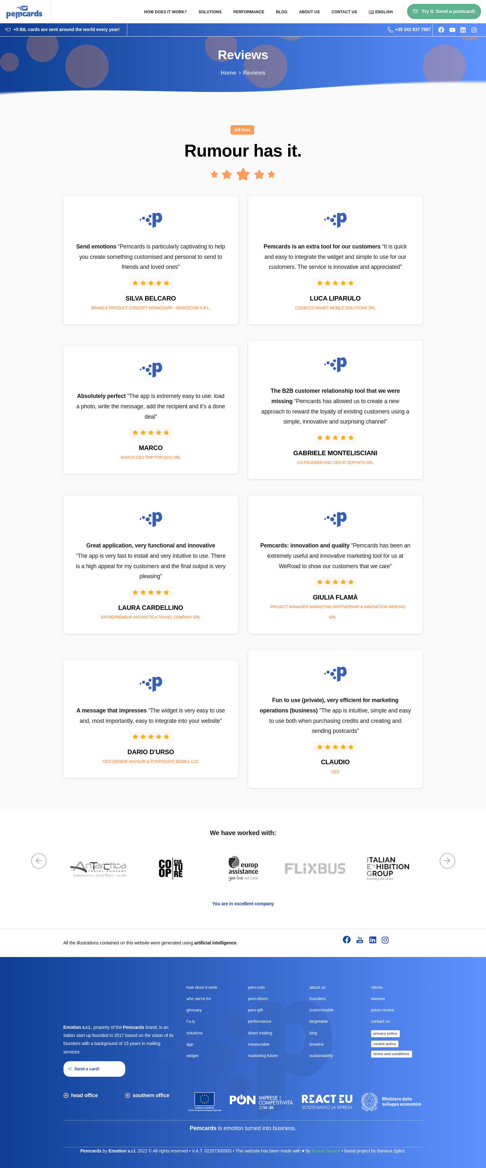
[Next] (447, 861)
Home (228, 73)
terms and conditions (392, 1054)
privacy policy (385, 1033)
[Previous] (39, 861)
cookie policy (385, 1044)
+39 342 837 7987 (409, 30)
